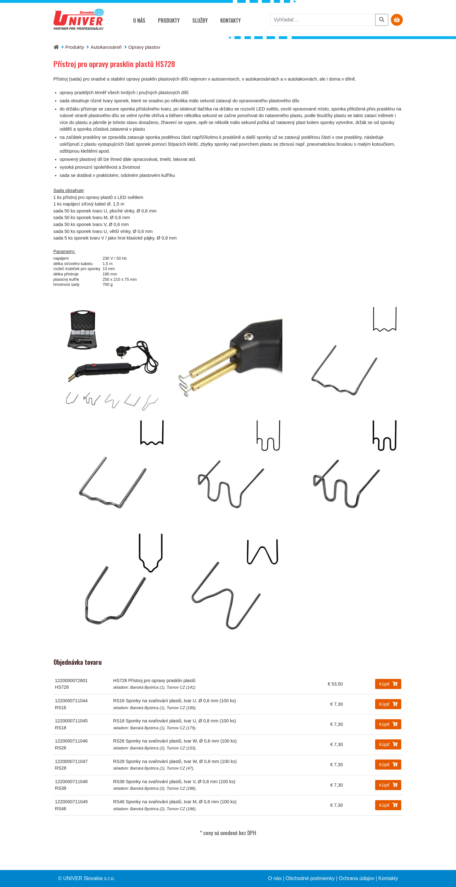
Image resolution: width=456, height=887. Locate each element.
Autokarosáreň (106, 47)
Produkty (169, 20)
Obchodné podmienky (310, 878)
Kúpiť (388, 683)
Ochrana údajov (356, 878)
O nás (139, 20)
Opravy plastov (144, 47)
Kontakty (230, 20)
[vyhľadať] (322, 20)
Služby (200, 20)
